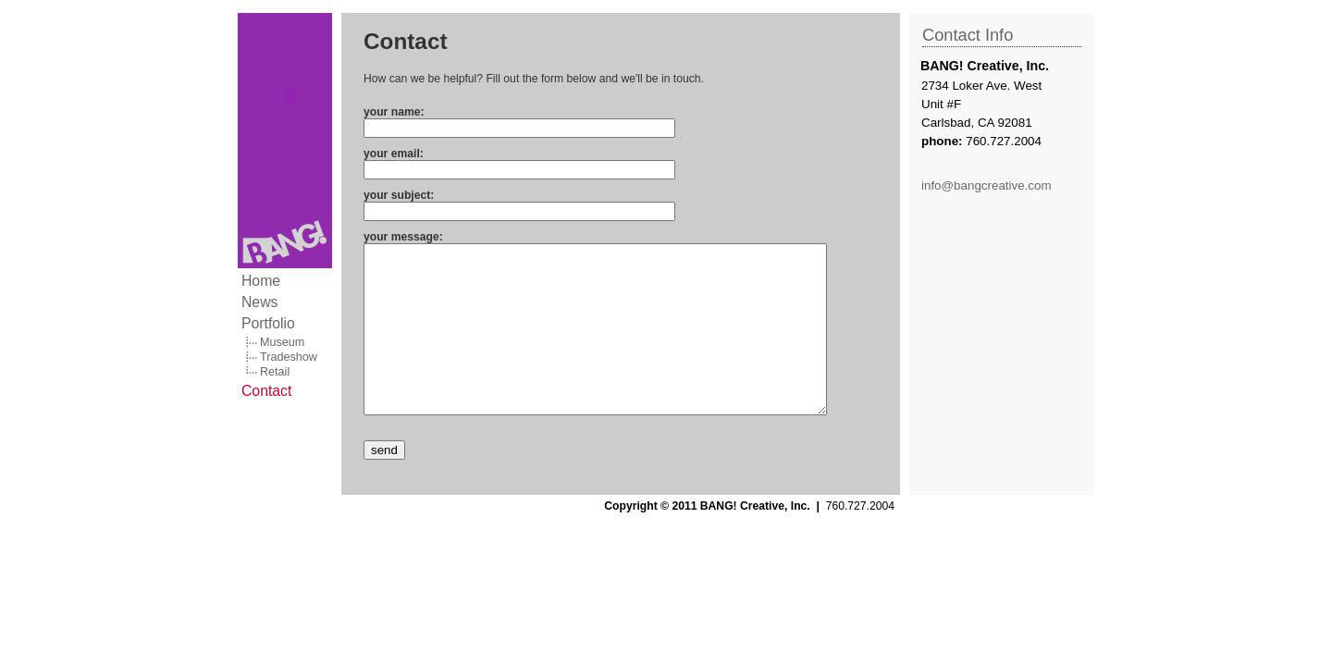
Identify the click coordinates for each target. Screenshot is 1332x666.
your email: (394, 153)
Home (260, 281)
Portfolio (268, 323)
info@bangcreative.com (986, 185)
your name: (394, 111)
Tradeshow (288, 357)
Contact (266, 391)
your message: (403, 236)
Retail (275, 371)
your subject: (399, 195)
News (259, 302)
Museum (282, 342)
